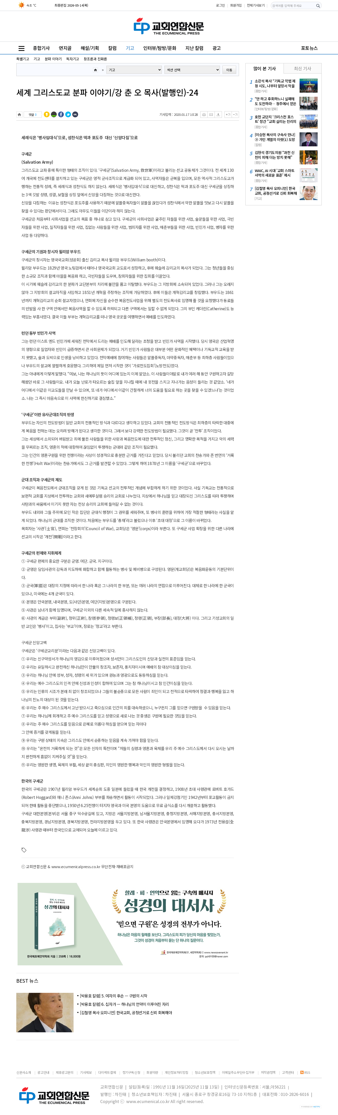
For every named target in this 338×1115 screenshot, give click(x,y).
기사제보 (86, 1072)
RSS (305, 1072)
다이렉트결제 (107, 1072)
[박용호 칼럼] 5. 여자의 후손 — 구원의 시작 (113, 995)
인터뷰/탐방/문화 (159, 48)
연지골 (65, 48)
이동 (229, 69)
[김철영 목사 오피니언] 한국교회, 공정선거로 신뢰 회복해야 (126, 1012)
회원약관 (152, 1072)
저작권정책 (268, 1072)
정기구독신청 (131, 1072)
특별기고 (22, 58)
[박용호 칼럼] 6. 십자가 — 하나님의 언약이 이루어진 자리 (124, 1004)
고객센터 (288, 1072)
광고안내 (43, 1072)
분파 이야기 (53, 58)
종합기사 (41, 48)
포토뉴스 (309, 48)
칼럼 (112, 48)
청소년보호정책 (205, 1072)
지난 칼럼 (194, 48)
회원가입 (236, 5)
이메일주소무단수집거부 (238, 1072)
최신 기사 (302, 68)
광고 (217, 48)
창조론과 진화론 (95, 58)
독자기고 (72, 58)
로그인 (220, 5)
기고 (130, 48)
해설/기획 (90, 48)
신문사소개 (23, 1072)
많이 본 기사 (265, 68)
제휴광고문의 (65, 1072)
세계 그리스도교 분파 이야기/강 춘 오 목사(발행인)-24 (107, 92)
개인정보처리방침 (176, 1072)
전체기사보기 (256, 5)
